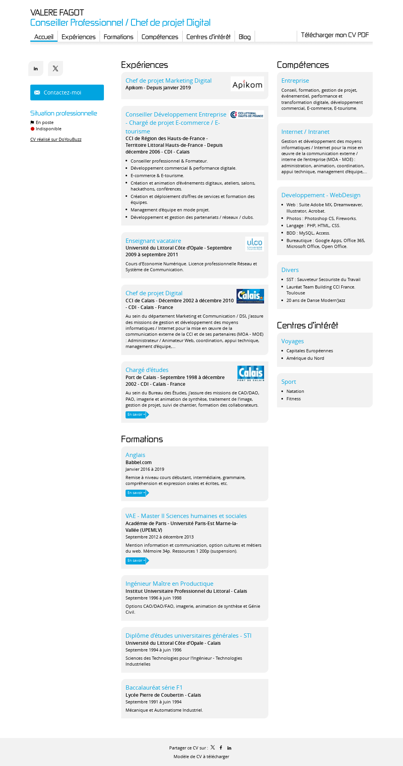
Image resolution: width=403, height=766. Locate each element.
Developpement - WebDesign (320, 195)
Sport (288, 381)
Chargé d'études (147, 370)
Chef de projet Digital (154, 293)
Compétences (303, 64)
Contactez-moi (61, 92)
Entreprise (295, 80)
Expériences (144, 64)
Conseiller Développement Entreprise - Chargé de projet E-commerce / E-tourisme (176, 122)
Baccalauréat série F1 (154, 687)
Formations (142, 439)
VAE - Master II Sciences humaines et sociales (186, 516)
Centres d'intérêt (307, 325)
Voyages (292, 341)
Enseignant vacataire (153, 240)
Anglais (135, 455)
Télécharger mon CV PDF (335, 34)
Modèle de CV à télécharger (201, 756)
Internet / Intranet (305, 131)
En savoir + (136, 414)
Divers (290, 270)
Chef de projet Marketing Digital (169, 80)
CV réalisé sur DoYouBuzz (55, 139)
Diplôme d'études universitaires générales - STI (188, 635)
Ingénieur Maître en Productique (169, 583)
